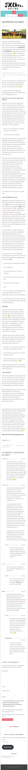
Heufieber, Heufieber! (21, 445)
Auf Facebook (14, 726)
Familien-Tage (15, 257)
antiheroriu (5, 458)
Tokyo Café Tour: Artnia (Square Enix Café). (7, 446)
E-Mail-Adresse (6, 690)
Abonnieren (8, 747)
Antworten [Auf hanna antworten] (23, 564)
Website (4, 697)
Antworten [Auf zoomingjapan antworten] (23, 485)
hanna (3, 564)
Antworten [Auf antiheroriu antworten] (23, 458)
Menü (15, 12)
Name (4, 686)
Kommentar (5, 671)
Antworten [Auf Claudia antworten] (23, 545)
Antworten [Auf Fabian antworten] (23, 591)
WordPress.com (16, 767)
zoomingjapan (5, 485)
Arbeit (9, 440)
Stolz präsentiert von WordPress (12, 766)
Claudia (6, 545)
